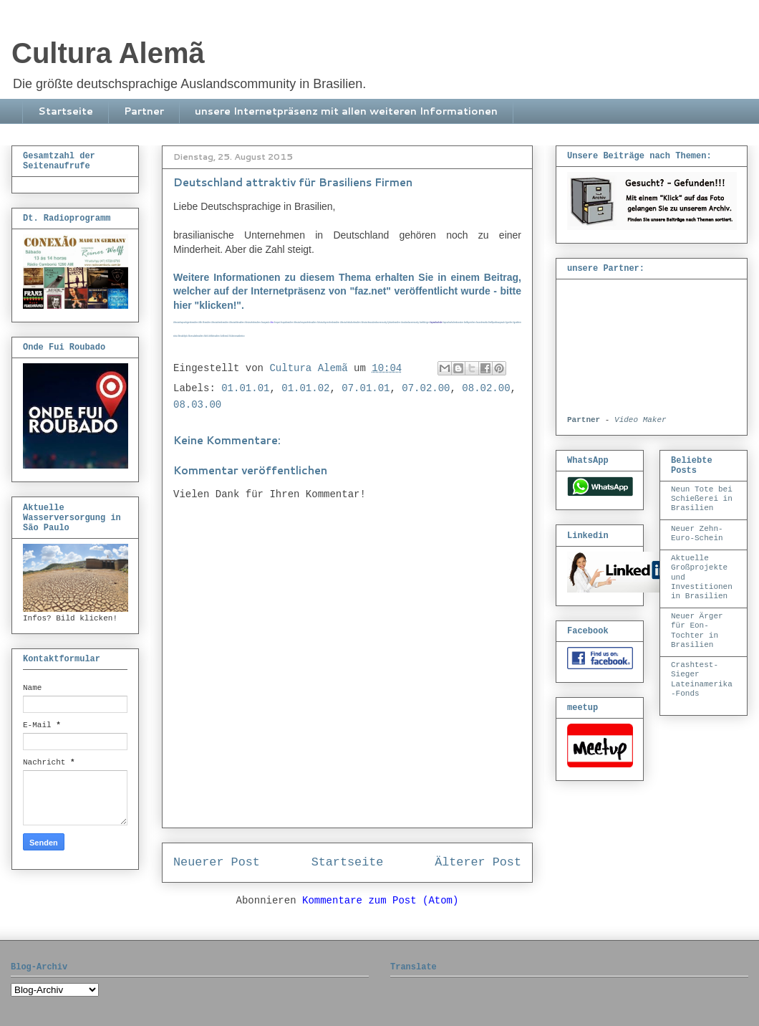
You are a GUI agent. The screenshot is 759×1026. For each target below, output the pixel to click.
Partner (144, 111)
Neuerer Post (216, 862)
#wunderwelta (482, 323)
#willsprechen (469, 323)
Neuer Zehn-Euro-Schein (697, 533)
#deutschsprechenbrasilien (328, 323)
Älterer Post (478, 862)
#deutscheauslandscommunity (374, 323)
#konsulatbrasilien (195, 336)
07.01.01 (366, 388)
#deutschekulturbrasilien (350, 323)
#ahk (206, 336)
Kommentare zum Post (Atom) (380, 900)
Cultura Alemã (108, 53)
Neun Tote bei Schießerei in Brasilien (702, 498)
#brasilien (207, 323)
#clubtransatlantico (236, 336)
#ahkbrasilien (214, 336)
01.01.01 (245, 388)
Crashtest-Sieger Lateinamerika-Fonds (702, 679)
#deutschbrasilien (236, 323)
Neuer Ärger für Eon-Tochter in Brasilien (697, 630)
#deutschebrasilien (252, 323)
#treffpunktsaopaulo (496, 323)
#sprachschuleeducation (453, 323)
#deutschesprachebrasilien (305, 323)
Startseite (65, 111)
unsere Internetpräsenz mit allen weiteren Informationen (346, 111)
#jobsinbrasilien (393, 323)
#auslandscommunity (410, 323)
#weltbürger (425, 323)
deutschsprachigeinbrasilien (186, 323)
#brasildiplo (182, 336)
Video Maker (640, 420)
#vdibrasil (224, 336)
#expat (277, 323)
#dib (200, 323)
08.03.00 (197, 405)
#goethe (509, 323)
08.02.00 (486, 388)
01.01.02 (305, 388)
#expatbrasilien (286, 323)
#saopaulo (265, 323)
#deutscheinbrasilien (219, 323)
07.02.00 (426, 388)
